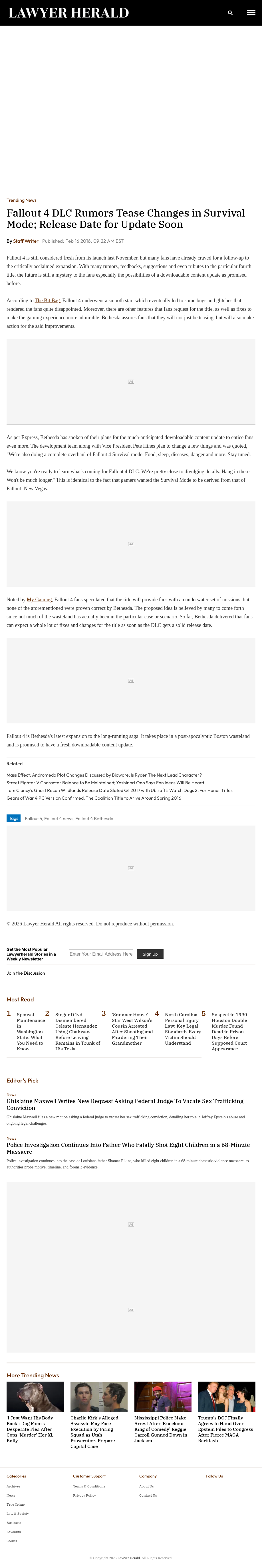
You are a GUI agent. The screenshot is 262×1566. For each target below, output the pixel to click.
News (11, 1094)
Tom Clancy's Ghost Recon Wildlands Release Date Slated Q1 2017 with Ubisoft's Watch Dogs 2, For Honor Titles (120, 790)
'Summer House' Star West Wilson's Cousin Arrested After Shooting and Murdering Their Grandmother (132, 1029)
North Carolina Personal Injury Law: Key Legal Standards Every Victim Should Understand (183, 1029)
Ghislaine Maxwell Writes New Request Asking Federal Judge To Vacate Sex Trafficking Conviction (125, 1104)
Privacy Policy (84, 1495)
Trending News (22, 200)
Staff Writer (26, 241)
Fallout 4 (33, 818)
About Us (146, 1486)
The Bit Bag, (48, 300)
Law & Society (18, 1513)
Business (14, 1522)
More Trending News (33, 1375)
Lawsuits (14, 1532)
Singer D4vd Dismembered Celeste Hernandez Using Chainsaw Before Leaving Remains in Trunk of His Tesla (77, 1031)
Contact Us (148, 1495)
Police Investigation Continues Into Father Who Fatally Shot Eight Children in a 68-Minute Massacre (128, 1148)
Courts (12, 1541)
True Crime (16, 1504)
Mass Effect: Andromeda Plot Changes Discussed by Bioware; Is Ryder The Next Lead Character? (104, 775)
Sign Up (150, 954)
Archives (13, 1486)
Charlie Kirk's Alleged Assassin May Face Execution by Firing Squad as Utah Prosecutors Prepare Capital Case (94, 1432)
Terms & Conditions (89, 1486)
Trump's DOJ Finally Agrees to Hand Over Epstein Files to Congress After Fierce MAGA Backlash (225, 1429)
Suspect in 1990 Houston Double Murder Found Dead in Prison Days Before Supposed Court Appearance (229, 1031)
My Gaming (39, 599)
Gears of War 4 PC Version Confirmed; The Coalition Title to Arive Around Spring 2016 (94, 798)
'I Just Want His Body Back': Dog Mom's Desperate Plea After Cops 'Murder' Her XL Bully (30, 1429)
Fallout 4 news (58, 818)
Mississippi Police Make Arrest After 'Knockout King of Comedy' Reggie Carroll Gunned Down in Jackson (160, 1429)
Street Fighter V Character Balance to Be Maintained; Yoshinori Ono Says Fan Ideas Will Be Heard (105, 782)
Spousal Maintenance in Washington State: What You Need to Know (31, 1031)
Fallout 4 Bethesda (94, 818)
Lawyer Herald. (129, 1558)
